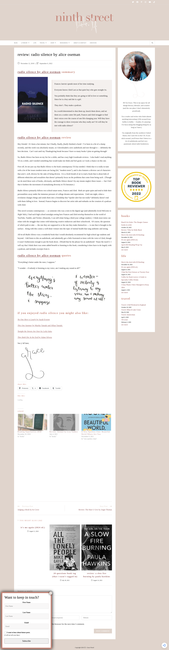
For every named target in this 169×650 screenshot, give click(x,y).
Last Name (26, 612)
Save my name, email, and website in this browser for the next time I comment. (52, 624)
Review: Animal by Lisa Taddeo (64, 432)
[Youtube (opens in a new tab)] (150, 2)
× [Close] (51, 593)
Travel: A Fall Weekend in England (133, 305)
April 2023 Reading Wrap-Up (131, 245)
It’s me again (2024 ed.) (33, 527)
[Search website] (152, 43)
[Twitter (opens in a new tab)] (133, 2)
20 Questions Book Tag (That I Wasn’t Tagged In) (64, 575)
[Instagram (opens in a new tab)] (145, 2)
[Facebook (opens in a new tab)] (137, 2)
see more (124, 250)
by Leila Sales (35, 331)
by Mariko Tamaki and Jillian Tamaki (40, 325)
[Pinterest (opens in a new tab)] (141, 2)
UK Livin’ (124, 320)
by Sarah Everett (34, 319)
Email (26, 623)
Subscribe (26, 641)
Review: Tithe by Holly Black (131, 230)
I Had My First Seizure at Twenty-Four (135, 272)
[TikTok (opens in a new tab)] (153, 2)
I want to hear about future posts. (17, 633)
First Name (26, 602)
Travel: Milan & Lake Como (131, 310)
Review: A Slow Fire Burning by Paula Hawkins (96, 575)
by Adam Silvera (35, 337)
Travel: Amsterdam (128, 315)
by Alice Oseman (39, 72)
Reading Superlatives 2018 (29, 432)
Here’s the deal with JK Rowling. (132, 235)
